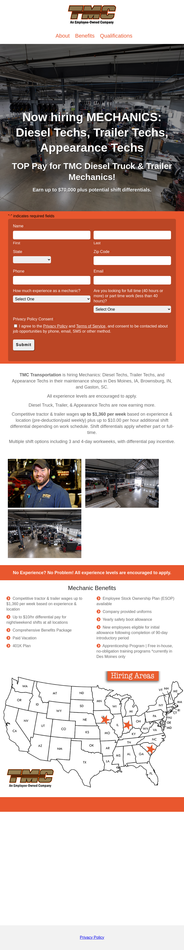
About (63, 36)
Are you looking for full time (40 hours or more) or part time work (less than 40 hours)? (128, 296)
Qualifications (116, 36)
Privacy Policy (55, 326)
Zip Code (102, 252)
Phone (19, 271)
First (16, 243)
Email (99, 271)
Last (97, 243)
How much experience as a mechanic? (47, 291)
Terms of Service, (91, 326)
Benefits (85, 36)
